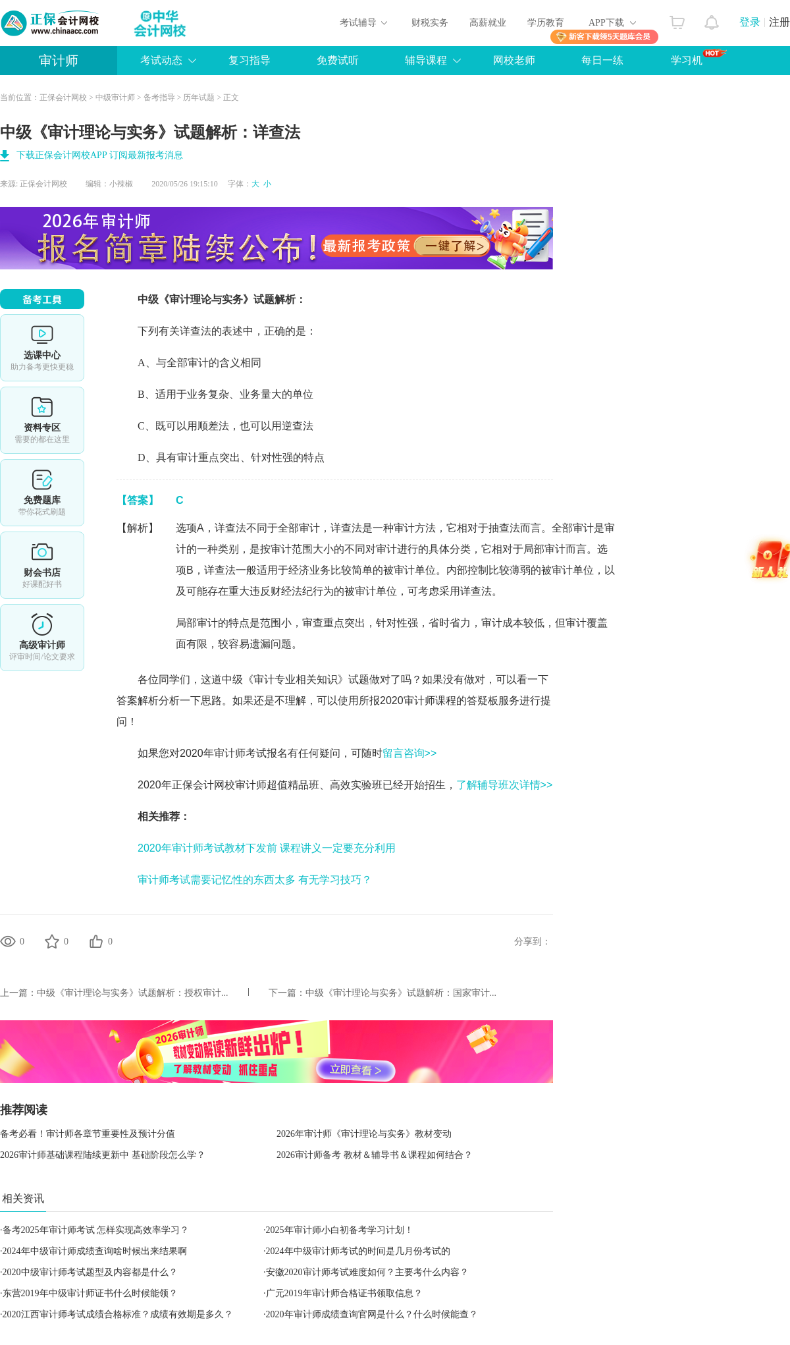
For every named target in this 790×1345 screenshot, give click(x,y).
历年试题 (199, 97)
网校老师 (514, 60)
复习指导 (249, 60)
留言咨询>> (409, 753)
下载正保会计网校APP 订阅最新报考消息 (99, 155)
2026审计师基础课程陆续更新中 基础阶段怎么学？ (102, 1155)
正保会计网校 (63, 97)
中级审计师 (115, 97)
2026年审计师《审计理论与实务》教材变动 (364, 1134)
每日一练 (602, 60)
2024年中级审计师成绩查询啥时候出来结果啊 (95, 1251)
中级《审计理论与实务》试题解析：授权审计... (132, 993)
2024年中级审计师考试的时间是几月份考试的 (358, 1251)
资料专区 (42, 420)
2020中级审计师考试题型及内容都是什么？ (90, 1272)
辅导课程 (426, 60)
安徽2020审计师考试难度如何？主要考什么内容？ (367, 1272)
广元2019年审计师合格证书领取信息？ (344, 1293)
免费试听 (338, 60)
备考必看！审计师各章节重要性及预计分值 (87, 1134)
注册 (779, 22)
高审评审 (42, 638)
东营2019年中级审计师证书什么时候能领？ (90, 1293)
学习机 (699, 57)
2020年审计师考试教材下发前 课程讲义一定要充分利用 (267, 848)
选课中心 (42, 348)
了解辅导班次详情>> (504, 784)
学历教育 (545, 23)
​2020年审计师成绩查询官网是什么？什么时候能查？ (372, 1314)
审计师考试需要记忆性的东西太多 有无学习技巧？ (255, 879)
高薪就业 (487, 23)
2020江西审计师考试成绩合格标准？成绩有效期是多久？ (118, 1314)
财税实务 (429, 23)
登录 (749, 22)
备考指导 (159, 97)
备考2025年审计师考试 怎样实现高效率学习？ (96, 1230)
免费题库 (42, 493)
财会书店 (42, 565)
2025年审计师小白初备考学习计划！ (339, 1230)
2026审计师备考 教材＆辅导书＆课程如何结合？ (374, 1155)
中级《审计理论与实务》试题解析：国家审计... (401, 993)
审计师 (58, 60)
